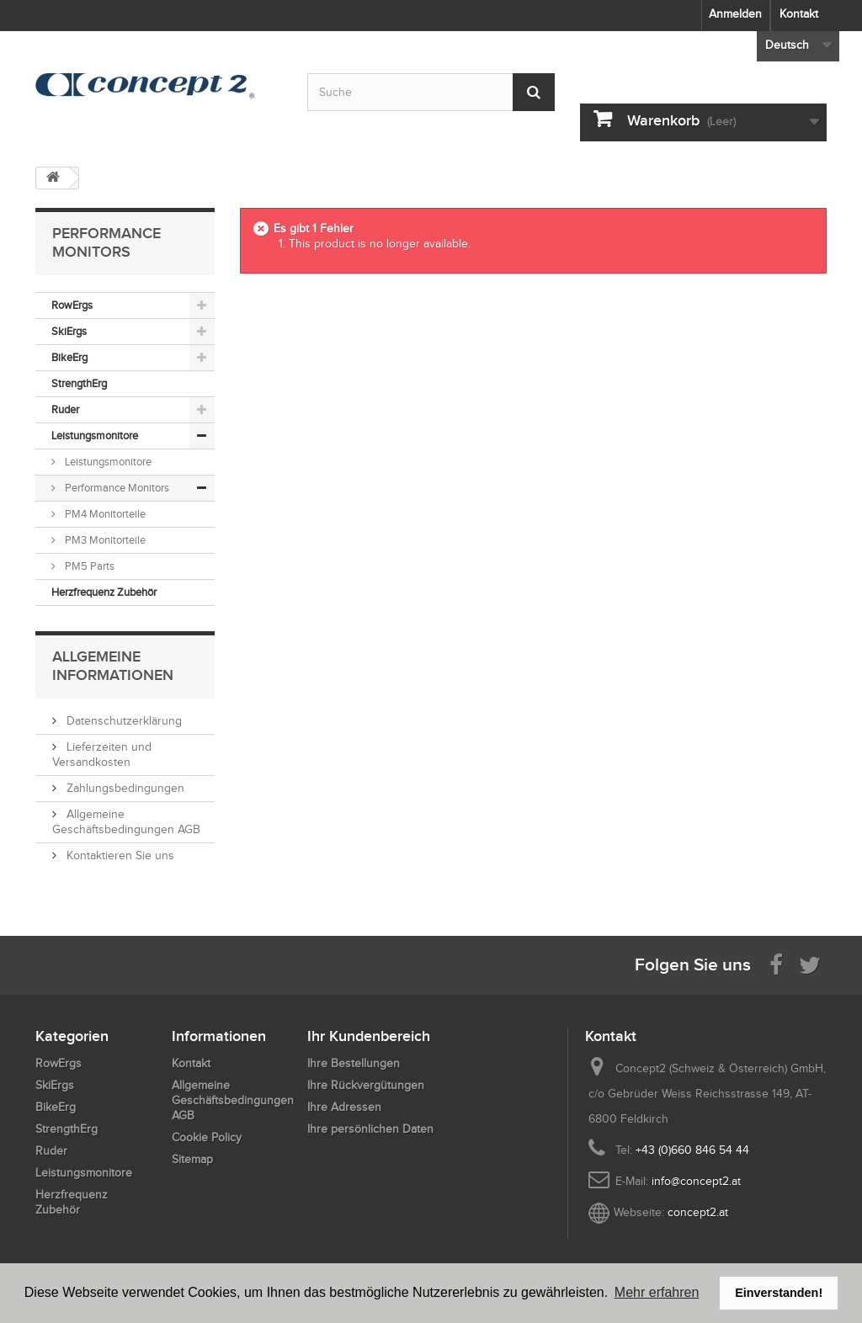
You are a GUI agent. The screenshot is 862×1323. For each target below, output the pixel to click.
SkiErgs (69, 331)
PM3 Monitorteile (104, 540)
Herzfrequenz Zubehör (104, 592)
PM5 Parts (88, 566)
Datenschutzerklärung (122, 721)
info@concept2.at (696, 1181)
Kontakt (799, 14)
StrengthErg (79, 383)
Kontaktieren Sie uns (118, 855)
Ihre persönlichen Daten (370, 1129)
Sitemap (192, 1159)
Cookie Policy (207, 1137)
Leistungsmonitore (94, 435)
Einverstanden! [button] (778, 1292)
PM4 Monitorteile (104, 513)
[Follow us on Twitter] (810, 964)
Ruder (65, 409)
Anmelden (735, 14)
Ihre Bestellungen (353, 1063)
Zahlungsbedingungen (123, 788)
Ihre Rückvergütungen (365, 1085)
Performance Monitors (115, 487)
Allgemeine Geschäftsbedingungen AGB (233, 1100)
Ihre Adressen (344, 1107)
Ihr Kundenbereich (368, 1036)
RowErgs (72, 305)
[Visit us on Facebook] (776, 964)
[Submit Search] (534, 92)
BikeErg (69, 357)
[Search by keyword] (430, 92)
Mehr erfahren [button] (657, 1292)
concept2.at (698, 1212)
